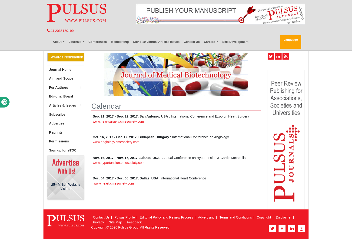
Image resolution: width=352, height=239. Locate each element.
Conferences (98, 42)
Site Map (115, 222)
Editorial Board (61, 96)
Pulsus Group (128, 227)
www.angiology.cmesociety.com (116, 142)
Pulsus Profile (124, 217)
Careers (210, 42)
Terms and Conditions (235, 217)
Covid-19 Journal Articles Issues (156, 42)
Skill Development (235, 42)
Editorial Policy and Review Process (166, 217)
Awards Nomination (67, 57)
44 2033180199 (60, 31)
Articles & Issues (66, 105)
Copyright (264, 217)
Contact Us (192, 42)
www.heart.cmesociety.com (114, 183)
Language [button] (291, 39)
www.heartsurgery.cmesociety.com (118, 121)
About (57, 42)
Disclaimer (284, 217)
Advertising (206, 217)
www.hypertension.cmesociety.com (119, 163)
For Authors (66, 87)
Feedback (134, 222)
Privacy (98, 222)
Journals (75, 42)
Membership (120, 42)
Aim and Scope (61, 78)
